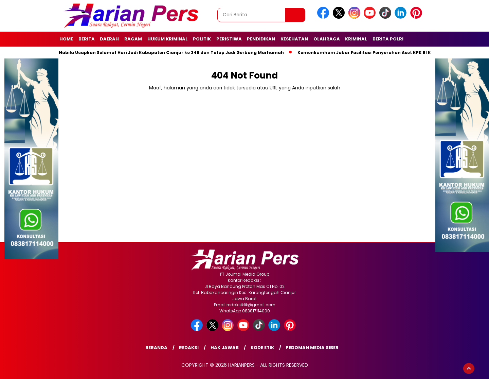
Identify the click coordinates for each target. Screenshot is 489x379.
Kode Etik (262, 347)
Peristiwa (229, 39)
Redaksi (189, 347)
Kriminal (356, 39)
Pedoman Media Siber (312, 347)
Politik (202, 39)
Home (66, 39)
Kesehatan (294, 39)
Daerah (109, 39)
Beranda (156, 347)
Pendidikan (261, 39)
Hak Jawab (225, 347)
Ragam (133, 39)
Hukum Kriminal (167, 39)
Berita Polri (388, 39)
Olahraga (326, 39)
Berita (86, 39)
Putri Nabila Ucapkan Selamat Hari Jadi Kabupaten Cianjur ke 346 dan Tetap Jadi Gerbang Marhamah (167, 52)
